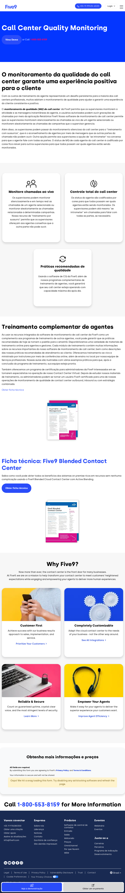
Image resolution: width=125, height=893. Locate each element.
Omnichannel (71, 845)
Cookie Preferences (16, 877)
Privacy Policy (62, 770)
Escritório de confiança (45, 840)
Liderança (39, 829)
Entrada (68, 831)
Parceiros (99, 847)
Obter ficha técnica (13, 390)
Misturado (69, 838)
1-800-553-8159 (38, 804)
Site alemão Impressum (45, 844)
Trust (80, 872)
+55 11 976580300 (12, 826)
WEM (66, 853)
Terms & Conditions (82, 770)
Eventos (98, 829)
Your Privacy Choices (41, 877)
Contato (38, 836)
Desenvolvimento (103, 854)
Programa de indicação (106, 851)
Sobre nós (39, 826)
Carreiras (99, 843)
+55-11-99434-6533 (89, 6)
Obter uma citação (13, 829)
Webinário (99, 826)
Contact (91, 872)
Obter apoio (10, 833)
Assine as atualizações (15, 836)
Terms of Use (20, 872)
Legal (6, 872)
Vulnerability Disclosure (61, 872)
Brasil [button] (116, 872)
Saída (67, 835)
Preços (67, 842)
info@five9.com (11, 840)
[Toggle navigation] (122, 6)
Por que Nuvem (71, 849)
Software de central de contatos (76, 826)
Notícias (38, 833)
